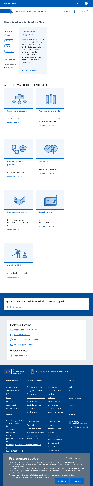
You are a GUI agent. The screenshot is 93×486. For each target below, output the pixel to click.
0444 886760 (14, 432)
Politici (8, 397)
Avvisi (71, 390)
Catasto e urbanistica (34, 387)
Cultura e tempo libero (55, 408)
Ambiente (51, 397)
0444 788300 (14, 429)
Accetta (78, 481)
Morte (8, 46)
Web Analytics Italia (55, 439)
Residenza (9, 41)
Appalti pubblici (32, 401)
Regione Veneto (10, 3)
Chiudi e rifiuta (75, 458)
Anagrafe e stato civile (35, 390)
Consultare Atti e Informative (24, 21)
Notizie (71, 387)
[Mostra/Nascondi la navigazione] (4, 10)
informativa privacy (41, 477)
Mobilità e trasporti (54, 387)
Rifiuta (63, 481)
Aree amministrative (13, 390)
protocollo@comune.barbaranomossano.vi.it (22, 438)
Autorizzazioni (32, 394)
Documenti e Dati (12, 408)
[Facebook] (73, 11)
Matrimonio (10, 51)
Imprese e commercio (55, 412)
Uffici (8, 394)
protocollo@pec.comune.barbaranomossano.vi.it (23, 444)
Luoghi (71, 405)
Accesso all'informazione (10, 35)
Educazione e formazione (36, 397)
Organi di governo (12, 387)
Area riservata (53, 435)
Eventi (71, 408)
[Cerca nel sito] (87, 11)
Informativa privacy (55, 428)
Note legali (51, 432)
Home (6, 21)
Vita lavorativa (32, 412)
